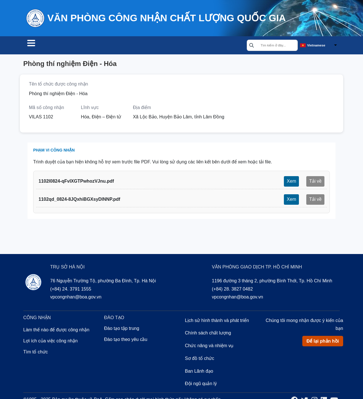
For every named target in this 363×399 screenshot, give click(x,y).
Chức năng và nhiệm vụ (209, 346)
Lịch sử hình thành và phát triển (217, 321)
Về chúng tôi (152, 46)
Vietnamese (316, 45)
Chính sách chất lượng (208, 333)
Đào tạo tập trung (121, 329)
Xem (291, 182)
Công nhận (83, 46)
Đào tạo (117, 46)
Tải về (315, 182)
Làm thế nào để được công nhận (56, 330)
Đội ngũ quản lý (201, 384)
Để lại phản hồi (323, 342)
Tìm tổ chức (43, 46)
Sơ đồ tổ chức (199, 359)
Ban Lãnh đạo (199, 372)
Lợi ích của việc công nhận (50, 341)
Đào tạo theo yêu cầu (125, 340)
